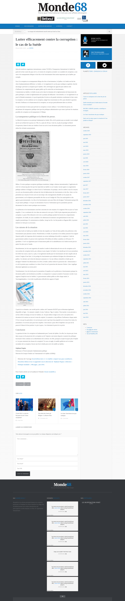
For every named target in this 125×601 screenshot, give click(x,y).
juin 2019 (85, 138)
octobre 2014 (86, 294)
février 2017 (86, 193)
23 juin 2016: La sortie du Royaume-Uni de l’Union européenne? (22, 415)
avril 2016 (85, 231)
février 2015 (86, 278)
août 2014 (85, 301)
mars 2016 (85, 235)
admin (31, 48)
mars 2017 (85, 189)
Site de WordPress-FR (92, 333)
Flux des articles (92, 329)
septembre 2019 (87, 134)
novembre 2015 (87, 251)
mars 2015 (85, 274)
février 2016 (86, 239)
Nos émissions (29, 26)
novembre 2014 (87, 290)
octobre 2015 (86, 255)
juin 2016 (85, 224)
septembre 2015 (87, 259)
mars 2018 (85, 165)
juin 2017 (85, 185)
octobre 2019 (86, 130)
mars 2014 (85, 317)
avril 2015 (85, 270)
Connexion (89, 327)
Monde (17, 26)
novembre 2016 (87, 204)
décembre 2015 (87, 247)
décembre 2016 (87, 200)
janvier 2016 (86, 243)
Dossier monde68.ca (50, 372)
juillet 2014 (86, 305)
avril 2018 (85, 161)
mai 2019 (85, 142)
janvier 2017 (86, 196)
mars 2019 (85, 150)
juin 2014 (85, 309)
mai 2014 (85, 313)
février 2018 (86, 169)
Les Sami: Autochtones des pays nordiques (68, 414)
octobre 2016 (86, 208)
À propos (59, 26)
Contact (69, 26)
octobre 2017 (86, 177)
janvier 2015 (86, 282)
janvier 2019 (86, 154)
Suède (28, 384)
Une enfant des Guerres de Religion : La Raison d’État (45, 414)
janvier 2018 (86, 173)
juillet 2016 (86, 220)
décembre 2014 (87, 286)
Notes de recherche (45, 26)
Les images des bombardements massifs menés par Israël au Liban (44, 31)
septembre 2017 (87, 181)
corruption (20, 384)
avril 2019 (85, 146)
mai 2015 (85, 266)
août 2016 (85, 216)
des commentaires (92, 331)
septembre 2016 (87, 212)
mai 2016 (85, 228)
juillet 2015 (86, 263)
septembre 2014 (87, 297)
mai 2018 (85, 158)
